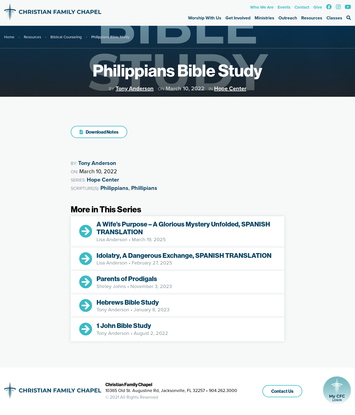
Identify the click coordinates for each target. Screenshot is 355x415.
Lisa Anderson (112, 239)
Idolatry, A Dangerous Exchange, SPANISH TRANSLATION (184, 255)
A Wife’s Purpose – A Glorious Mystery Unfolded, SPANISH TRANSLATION (183, 228)
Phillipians (144, 188)
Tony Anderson (135, 88)
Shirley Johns (111, 286)
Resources (311, 18)
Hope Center (230, 88)
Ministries (264, 18)
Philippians (114, 188)
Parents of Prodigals (127, 278)
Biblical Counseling (66, 37)
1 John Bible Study (124, 325)
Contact (302, 7)
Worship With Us (204, 18)
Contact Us (282, 391)
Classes (334, 18)
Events (284, 7)
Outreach (287, 18)
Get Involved (237, 18)
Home (9, 37)
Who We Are (261, 7)
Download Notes (99, 132)
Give (317, 7)
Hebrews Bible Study (128, 302)
